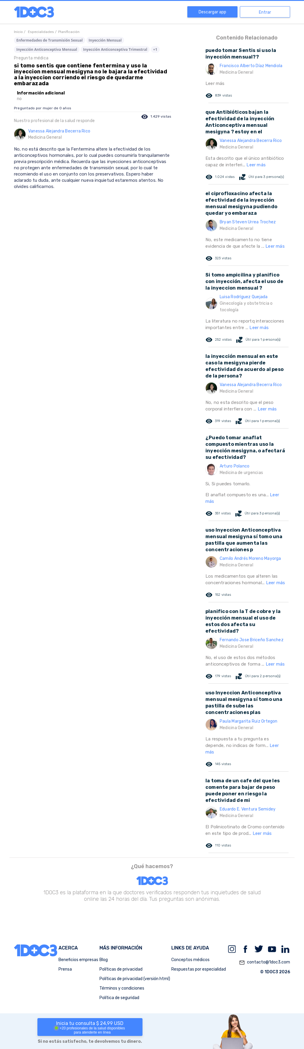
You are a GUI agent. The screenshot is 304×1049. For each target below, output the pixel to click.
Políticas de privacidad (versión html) (134, 978)
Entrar (265, 12)
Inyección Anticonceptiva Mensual (46, 49)
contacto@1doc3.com (264, 963)
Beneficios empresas (78, 959)
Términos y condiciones (121, 988)
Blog (103, 959)
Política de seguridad (119, 997)
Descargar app (212, 12)
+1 (155, 49)
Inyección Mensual (105, 40)
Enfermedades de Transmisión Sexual (49, 40)
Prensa (65, 969)
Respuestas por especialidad (198, 969)
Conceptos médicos (190, 959)
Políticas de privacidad (120, 969)
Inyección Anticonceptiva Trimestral (115, 49)
